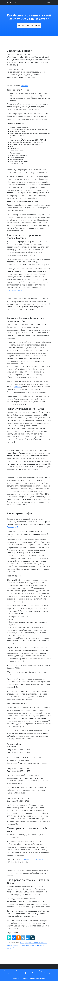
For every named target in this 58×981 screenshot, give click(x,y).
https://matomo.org (15, 290)
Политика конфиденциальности (34, 978)
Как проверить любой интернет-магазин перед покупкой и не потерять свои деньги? (27, 945)
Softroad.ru (12, 2)
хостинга (17, 387)
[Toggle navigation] (48, 2)
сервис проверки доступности (36, 859)
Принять (16, 978)
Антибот (24, 85)
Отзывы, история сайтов (29, 25)
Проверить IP (12, 527)
